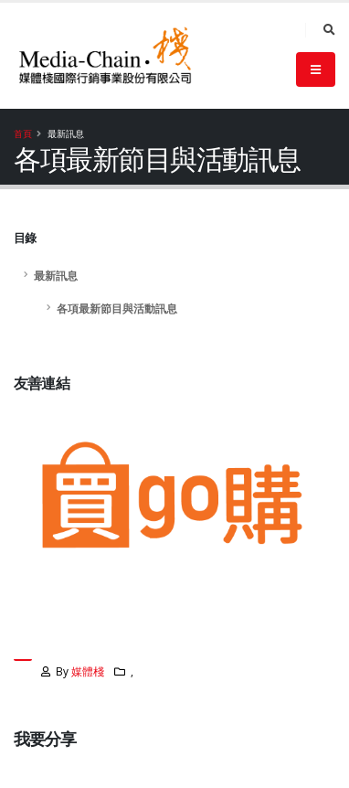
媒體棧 (87, 671)
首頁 (23, 133)
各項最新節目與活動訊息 (117, 308)
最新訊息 (56, 275)
